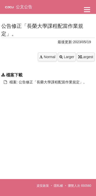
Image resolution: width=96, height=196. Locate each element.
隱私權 (58, 186)
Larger (66, 57)
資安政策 (43, 186)
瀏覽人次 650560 (79, 186)
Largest (85, 57)
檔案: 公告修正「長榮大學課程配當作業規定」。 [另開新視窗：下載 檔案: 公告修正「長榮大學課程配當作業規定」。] (45, 82)
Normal (47, 57)
